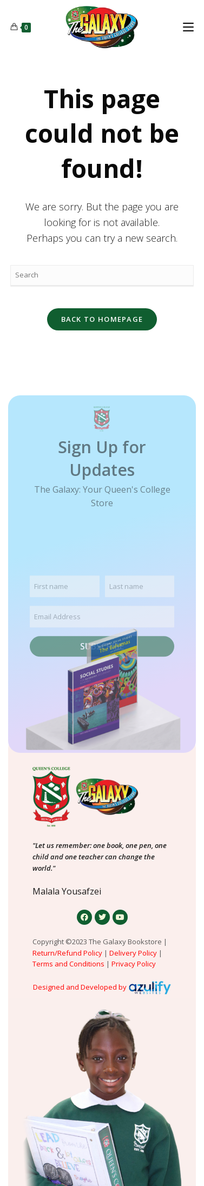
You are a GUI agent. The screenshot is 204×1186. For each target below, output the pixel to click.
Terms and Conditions (68, 964)
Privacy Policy (134, 964)
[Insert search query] (102, 276)
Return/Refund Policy (67, 953)
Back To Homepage (102, 319)
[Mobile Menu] (188, 27)
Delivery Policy (133, 953)
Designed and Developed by (80, 987)
